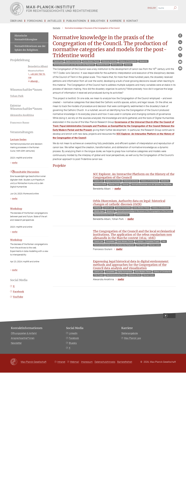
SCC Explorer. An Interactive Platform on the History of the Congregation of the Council (133, 268)
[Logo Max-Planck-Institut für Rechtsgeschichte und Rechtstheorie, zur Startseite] (64, 8)
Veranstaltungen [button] (21, 133)
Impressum (87, 466)
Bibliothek (98, 21)
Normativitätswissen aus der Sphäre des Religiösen (30, 48)
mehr (118, 281)
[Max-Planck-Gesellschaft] (15, 466)
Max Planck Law (132, 442)
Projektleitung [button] (20, 60)
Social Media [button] (18, 339)
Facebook (18, 350)
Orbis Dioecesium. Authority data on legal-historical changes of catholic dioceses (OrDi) (129, 301)
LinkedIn (73, 437)
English (152, 8)
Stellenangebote (129, 437)
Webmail (74, 466)
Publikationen (76, 21)
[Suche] (175, 8)
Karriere (116, 21)
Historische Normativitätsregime (26, 37)
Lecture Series (18, 169)
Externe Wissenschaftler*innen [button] (26, 109)
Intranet (61, 466)
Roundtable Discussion (26, 230)
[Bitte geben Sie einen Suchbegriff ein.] (164, 8)
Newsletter (16, 447)
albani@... (35, 81)
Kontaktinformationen (26, 432)
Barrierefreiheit (124, 466)
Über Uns (16, 21)
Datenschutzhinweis (105, 466)
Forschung (35, 21)
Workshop (16, 267)
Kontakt (132, 21)
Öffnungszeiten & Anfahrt (24, 437)
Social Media (74, 432)
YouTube (18, 355)
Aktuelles (54, 21)
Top (172, 420)
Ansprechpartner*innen (22, 442)
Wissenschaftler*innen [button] (26, 91)
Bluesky (73, 447)
